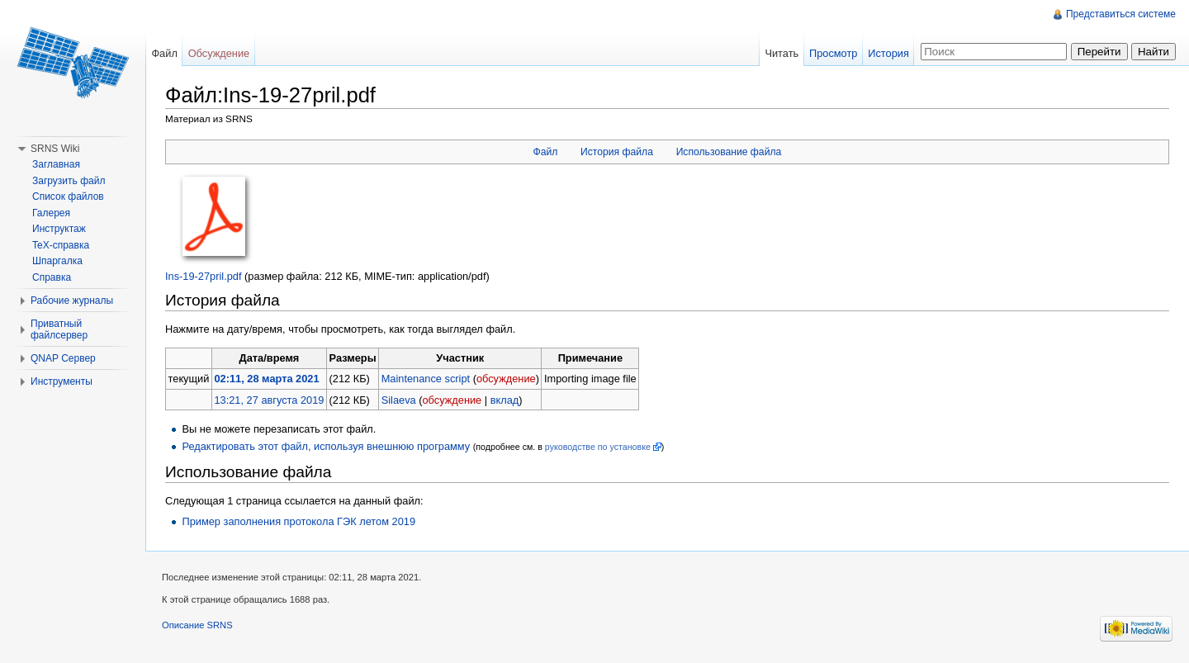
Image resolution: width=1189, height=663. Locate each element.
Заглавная (56, 164)
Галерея (51, 213)
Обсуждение (219, 53)
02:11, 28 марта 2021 (266, 378)
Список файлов (68, 196)
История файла (616, 152)
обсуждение (506, 378)
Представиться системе (1121, 14)
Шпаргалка (57, 261)
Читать (781, 53)
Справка (51, 277)
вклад (504, 400)
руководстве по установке (598, 447)
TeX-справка (60, 245)
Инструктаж (59, 228)
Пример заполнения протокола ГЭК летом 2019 (298, 521)
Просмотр (833, 53)
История (888, 53)
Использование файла (729, 152)
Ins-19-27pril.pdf (203, 276)
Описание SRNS (197, 625)
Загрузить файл (68, 181)
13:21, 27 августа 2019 (269, 400)
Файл (545, 152)
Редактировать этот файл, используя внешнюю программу (326, 446)
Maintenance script (425, 378)
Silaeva (398, 400)
